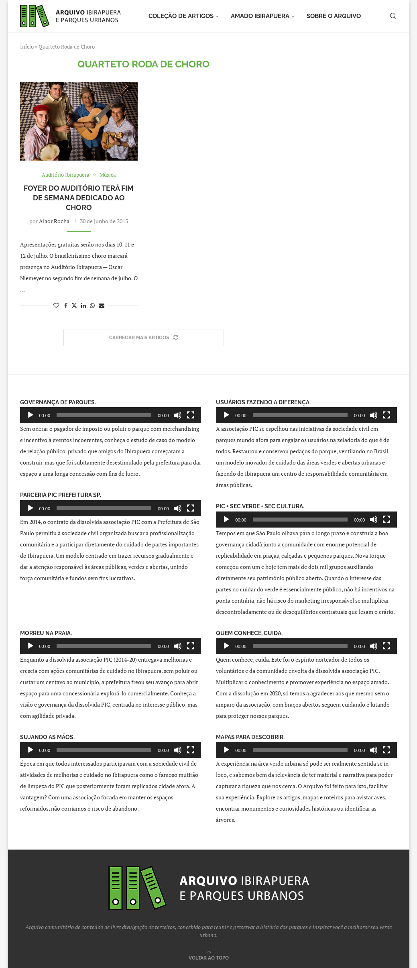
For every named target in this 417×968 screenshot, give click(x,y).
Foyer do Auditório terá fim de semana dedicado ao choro (79, 198)
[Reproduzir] (30, 415)
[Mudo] (178, 415)
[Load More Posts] (143, 338)
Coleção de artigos (181, 16)
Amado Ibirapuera (260, 16)
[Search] (393, 16)
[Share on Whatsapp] (92, 305)
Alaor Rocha (54, 221)
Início (27, 46)
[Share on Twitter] (74, 305)
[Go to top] (209, 957)
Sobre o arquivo (334, 16)
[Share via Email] (101, 305)
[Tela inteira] (191, 415)
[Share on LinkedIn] (83, 305)
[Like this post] (56, 305)
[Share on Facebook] (65, 305)
